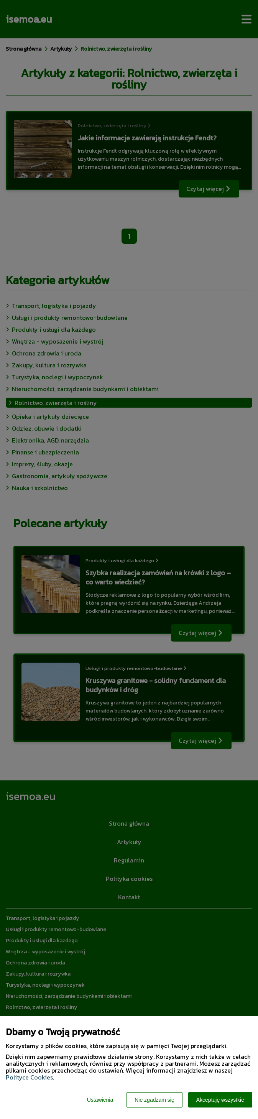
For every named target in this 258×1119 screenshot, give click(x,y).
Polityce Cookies (29, 1077)
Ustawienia (100, 1100)
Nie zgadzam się (154, 1100)
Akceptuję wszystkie (220, 1100)
